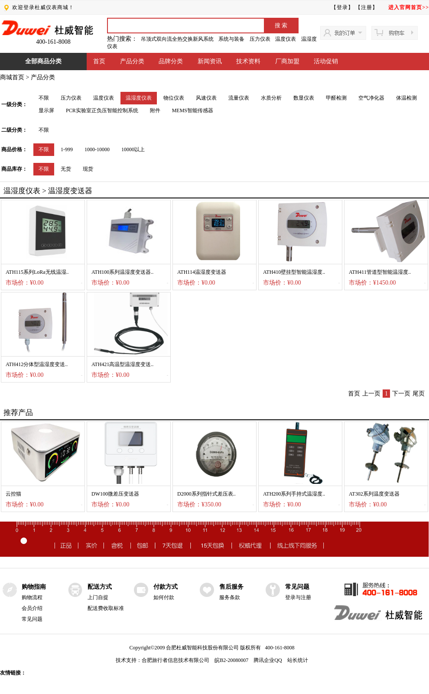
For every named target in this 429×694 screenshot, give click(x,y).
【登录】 (342, 7)
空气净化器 (371, 98)
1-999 (67, 149)
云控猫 (13, 494)
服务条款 (229, 597)
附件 (155, 110)
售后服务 (231, 587)
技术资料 (248, 61)
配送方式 (100, 587)
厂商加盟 (287, 61)
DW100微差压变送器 (115, 494)
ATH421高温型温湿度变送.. (122, 364)
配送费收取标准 (106, 608)
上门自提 (98, 597)
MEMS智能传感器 (192, 110)
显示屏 (46, 110)
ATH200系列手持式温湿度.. (294, 494)
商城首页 (12, 77)
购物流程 (32, 597)
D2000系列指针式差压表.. (206, 494)
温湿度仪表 (139, 98)
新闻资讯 (210, 61)
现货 (88, 169)
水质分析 (271, 98)
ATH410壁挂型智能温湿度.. (294, 272)
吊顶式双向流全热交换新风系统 (177, 39)
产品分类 (132, 61)
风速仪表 (206, 98)
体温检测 (406, 98)
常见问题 (32, 619)
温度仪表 (285, 39)
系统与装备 (231, 39)
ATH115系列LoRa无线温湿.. (37, 272)
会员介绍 (32, 608)
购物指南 (34, 587)
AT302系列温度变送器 (374, 494)
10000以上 (133, 149)
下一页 (401, 393)
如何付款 (163, 597)
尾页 (419, 393)
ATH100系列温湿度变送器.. (122, 272)
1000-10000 (97, 149)
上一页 (371, 393)
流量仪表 (238, 98)
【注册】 (366, 7)
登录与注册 (298, 597)
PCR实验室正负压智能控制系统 (102, 110)
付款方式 (165, 587)
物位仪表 (173, 98)
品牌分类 (171, 61)
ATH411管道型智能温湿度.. (380, 272)
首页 (99, 61)
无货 (66, 169)
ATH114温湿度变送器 (201, 272)
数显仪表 (303, 98)
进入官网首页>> (408, 7)
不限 (44, 98)
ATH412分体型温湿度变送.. (37, 364)
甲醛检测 (336, 98)
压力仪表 (260, 39)
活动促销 (326, 61)
